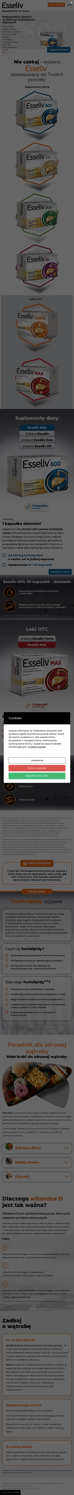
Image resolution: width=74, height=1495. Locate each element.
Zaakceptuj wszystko (37, 775)
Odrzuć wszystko (37, 768)
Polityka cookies (37, 747)
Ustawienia (37, 760)
